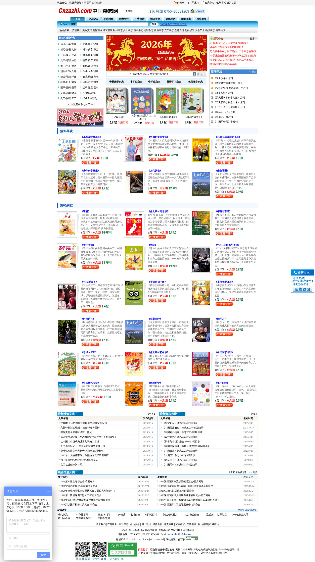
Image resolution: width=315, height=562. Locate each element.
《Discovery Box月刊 (224, 112)
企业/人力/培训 (90, 71)
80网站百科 (151, 514)
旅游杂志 (159, 30)
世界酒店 (222, 514)
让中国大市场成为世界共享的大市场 (79, 441)
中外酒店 (121, 514)
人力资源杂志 (192, 514)
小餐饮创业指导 (240, 514)
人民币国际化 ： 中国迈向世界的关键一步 (82, 446)
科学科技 (220, 30)
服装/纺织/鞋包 (90, 76)
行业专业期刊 (90, 98)
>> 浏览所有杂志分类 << (81, 104)
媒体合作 (157, 524)
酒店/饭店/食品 (90, 65)
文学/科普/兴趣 (90, 44)
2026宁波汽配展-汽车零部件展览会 (78, 486)
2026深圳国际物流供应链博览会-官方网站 (181, 481)
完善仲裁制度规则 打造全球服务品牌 (80, 427)
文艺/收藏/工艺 (68, 98)
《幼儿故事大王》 (193, 117)
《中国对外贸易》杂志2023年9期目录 (182, 432)
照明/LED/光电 (68, 71)
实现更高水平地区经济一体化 (76, 432)
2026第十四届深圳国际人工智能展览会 (80, 495)
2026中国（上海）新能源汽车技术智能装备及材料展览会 (189, 500)
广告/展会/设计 (68, 55)
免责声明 (169, 524)
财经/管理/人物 (68, 49)
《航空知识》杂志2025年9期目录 (180, 423)
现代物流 (63, 514)
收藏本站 (221, 2)
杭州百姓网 (64, 518)
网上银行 (146, 524)
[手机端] (129, 11)
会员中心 (209, 2)
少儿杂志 (128, 30)
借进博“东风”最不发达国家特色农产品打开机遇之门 (88, 437)
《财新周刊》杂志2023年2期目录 (180, 460)
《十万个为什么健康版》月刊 (229, 107)
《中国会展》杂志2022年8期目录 (180, 450)
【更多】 (151, 413)
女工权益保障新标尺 (71, 464)
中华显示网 (82, 514)
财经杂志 (118, 30)
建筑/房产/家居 (90, 60)
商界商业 (97, 30)
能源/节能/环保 (68, 76)
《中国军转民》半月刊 (226, 121)
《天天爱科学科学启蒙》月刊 (229, 97)
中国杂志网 (104, 518)
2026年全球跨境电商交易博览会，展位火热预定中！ (88, 490)
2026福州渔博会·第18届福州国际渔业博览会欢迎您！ (187, 486)
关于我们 (101, 524)
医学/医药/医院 (68, 87)
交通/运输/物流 (68, 93)
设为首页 (231, 2)
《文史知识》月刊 (223, 92)
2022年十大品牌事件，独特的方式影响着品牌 (84, 455)
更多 (252, 38)
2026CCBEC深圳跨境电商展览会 (176, 490)
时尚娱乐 (189, 30)
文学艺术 (200, 30)
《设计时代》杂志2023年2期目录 (180, 437)
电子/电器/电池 (68, 65)
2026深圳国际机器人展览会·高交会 (78, 504)
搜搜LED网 (104, 514)
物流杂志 (210, 30)
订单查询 (194, 2)
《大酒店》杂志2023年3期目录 (179, 455)
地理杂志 (148, 30)
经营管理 (107, 30)
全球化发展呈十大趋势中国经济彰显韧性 (82, 450)
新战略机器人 (170, 514)
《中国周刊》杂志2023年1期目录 (180, 464)
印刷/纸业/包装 (90, 82)
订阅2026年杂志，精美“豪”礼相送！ (149, 73)
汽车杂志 (169, 30)
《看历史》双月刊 (223, 116)
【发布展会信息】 (238, 472)
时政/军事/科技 (90, 55)
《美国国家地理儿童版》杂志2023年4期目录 (186, 446)
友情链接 (191, 524)
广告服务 (112, 524)
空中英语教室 (83, 518)
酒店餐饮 (77, 30)
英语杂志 (138, 30)
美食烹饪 (87, 30)
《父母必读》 (118, 117)
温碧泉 (210, 514)
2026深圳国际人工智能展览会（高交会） (181, 504)
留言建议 (180, 524)
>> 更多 (253, 472)
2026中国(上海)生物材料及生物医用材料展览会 (85, 500)
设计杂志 (135, 514)
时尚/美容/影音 (90, 49)
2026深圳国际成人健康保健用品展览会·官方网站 (185, 495)
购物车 (180, 2)
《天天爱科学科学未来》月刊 (229, 102)
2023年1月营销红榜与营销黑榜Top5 (79, 460)
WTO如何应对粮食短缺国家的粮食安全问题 (83, 423)
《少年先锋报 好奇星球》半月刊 (231, 88)
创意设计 (179, 30)
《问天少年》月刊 (223, 78)
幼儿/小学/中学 (68, 44)
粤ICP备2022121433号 (153, 539)
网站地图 (203, 524)
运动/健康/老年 (90, 87)
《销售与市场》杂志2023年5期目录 (181, 441)
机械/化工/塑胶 (68, 82)
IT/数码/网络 (89, 93)
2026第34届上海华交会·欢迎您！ (77, 481)
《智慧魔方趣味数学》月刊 (228, 83)
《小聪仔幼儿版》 (168, 117)
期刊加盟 (123, 524)
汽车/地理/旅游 (68, 60)
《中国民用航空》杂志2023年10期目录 (183, 427)
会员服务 (135, 524)
